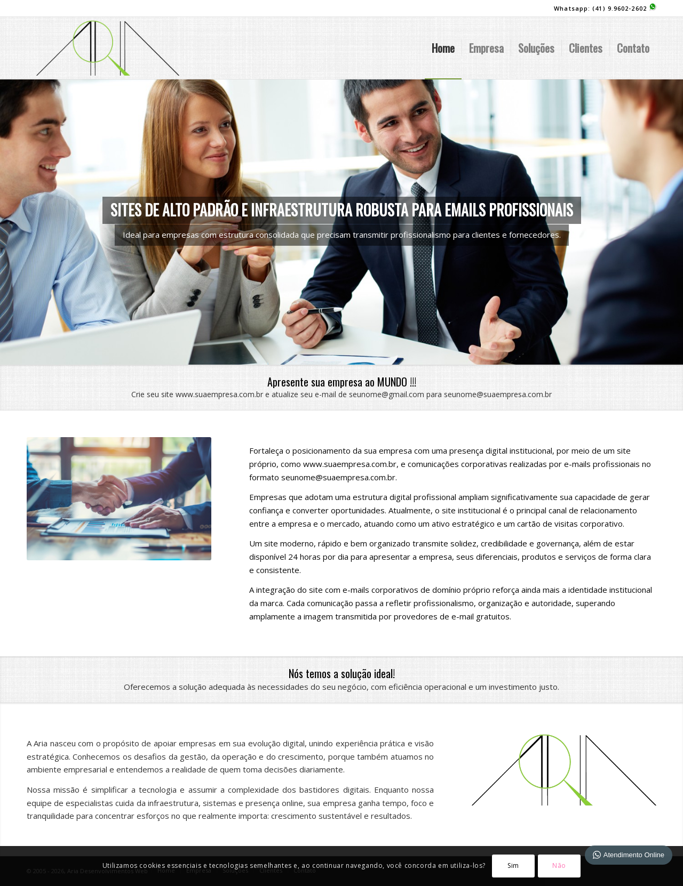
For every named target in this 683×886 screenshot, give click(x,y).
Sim (513, 865)
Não (559, 865)
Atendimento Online (628, 855)
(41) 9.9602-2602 (624, 8)
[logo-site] (107, 48)
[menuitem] (443, 48)
